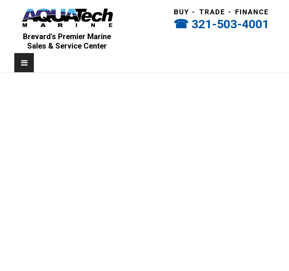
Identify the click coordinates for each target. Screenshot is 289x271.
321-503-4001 (230, 24)
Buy (181, 12)
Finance (252, 12)
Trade (212, 12)
